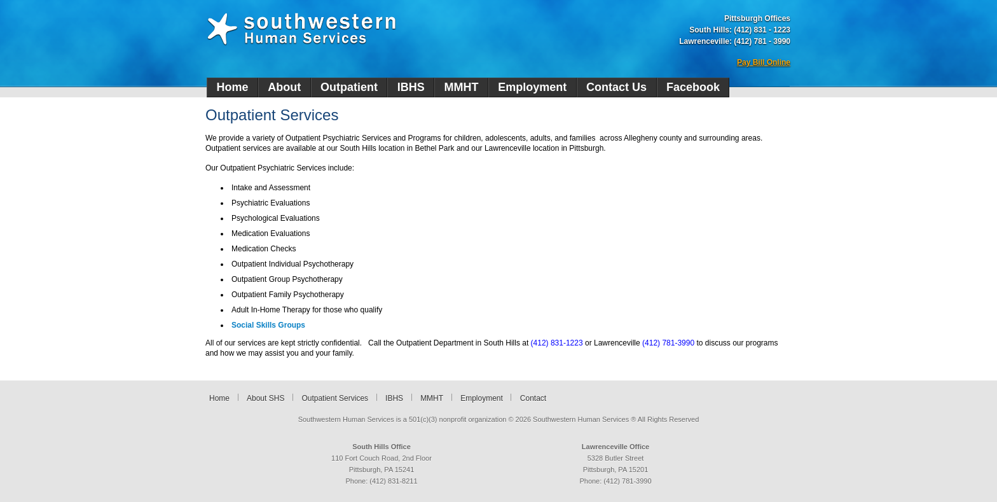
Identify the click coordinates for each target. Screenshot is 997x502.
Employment (532, 87)
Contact (533, 398)
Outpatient (349, 87)
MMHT (461, 87)
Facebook (693, 87)
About (284, 87)
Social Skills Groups (268, 325)
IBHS (411, 87)
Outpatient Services (334, 398)
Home (232, 87)
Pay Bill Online (763, 62)
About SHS (265, 398)
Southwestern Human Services (301, 29)
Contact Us (616, 87)
